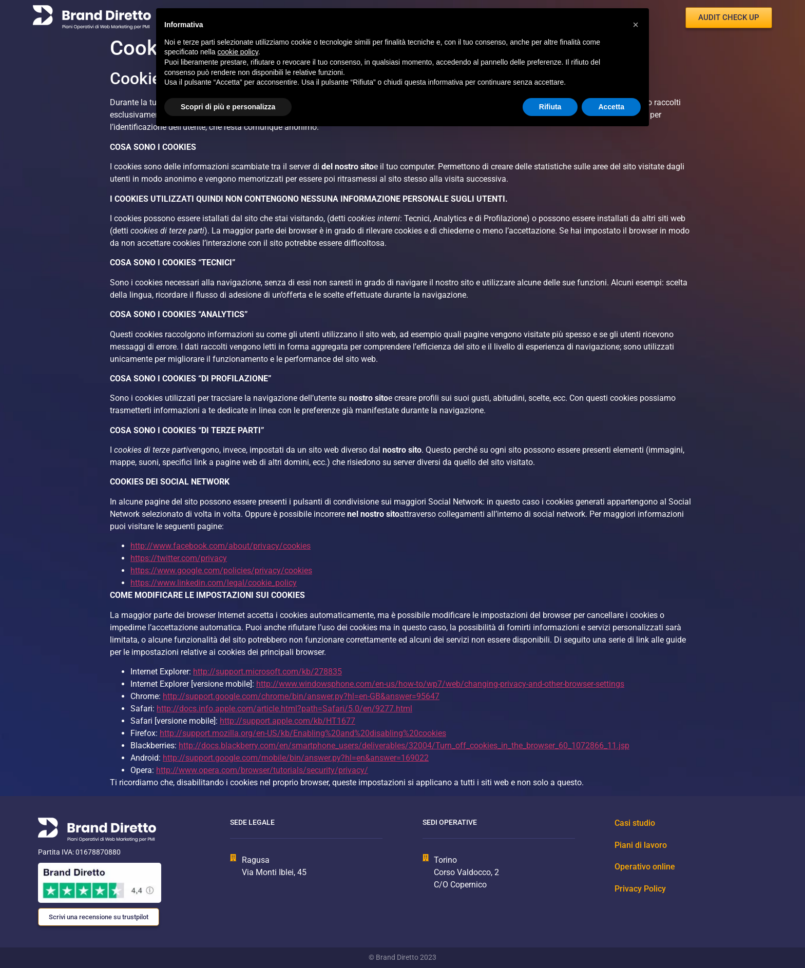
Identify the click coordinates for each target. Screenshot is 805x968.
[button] (635, 24)
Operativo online (645, 867)
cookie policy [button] (238, 52)
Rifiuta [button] (550, 107)
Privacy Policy (640, 889)
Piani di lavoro (641, 845)
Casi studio (635, 823)
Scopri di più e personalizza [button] (228, 107)
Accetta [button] (611, 107)
